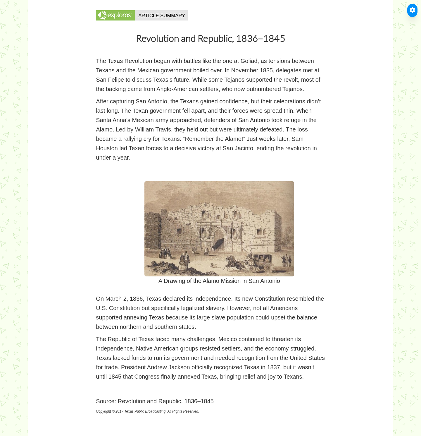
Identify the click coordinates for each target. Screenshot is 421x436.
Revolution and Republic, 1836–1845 (166, 401)
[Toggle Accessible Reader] (412, 10)
